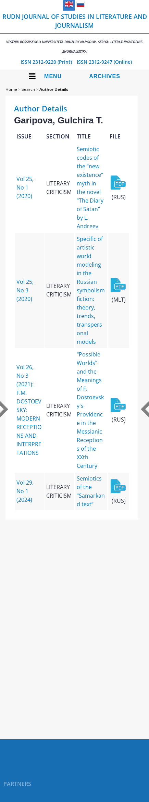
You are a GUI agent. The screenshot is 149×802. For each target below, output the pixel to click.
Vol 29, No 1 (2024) (25, 491)
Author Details (53, 89)
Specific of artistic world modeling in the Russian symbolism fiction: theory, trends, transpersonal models (91, 290)
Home (11, 89)
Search (28, 89)
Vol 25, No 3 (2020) (25, 290)
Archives (104, 76)
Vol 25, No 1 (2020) (25, 187)
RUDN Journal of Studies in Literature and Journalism (74, 33)
